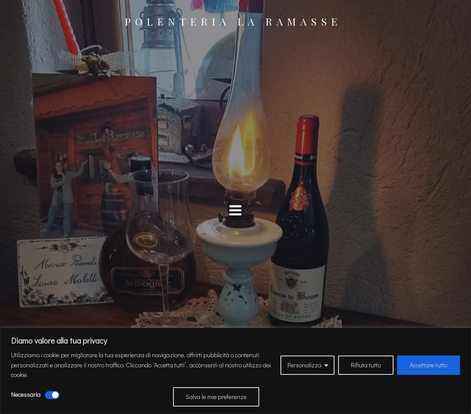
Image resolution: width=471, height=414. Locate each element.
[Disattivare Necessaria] (52, 395)
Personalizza (304, 365)
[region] (235, 371)
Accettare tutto (428, 365)
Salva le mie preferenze (216, 396)
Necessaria (25, 394)
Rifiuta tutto (366, 365)
